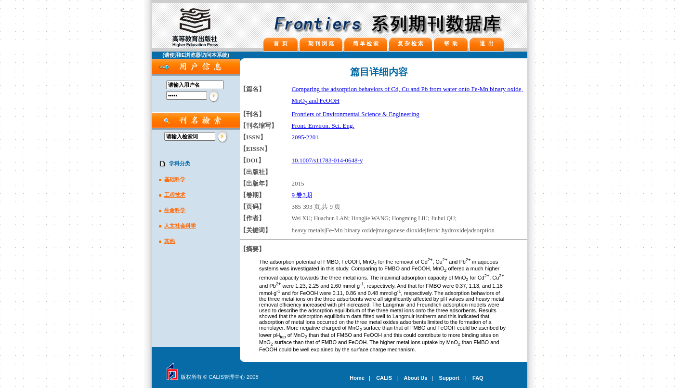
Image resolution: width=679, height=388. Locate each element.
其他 (169, 241)
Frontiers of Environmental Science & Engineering (355, 114)
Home (357, 378)
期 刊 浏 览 (321, 43)
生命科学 (174, 210)
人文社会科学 (180, 225)
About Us (415, 378)
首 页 (280, 43)
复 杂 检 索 (410, 43)
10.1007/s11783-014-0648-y (327, 160)
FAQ (477, 378)
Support (449, 378)
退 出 (486, 43)
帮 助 (451, 43)
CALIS (384, 378)
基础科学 (174, 179)
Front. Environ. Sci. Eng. (322, 125)
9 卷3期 (301, 195)
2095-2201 (304, 137)
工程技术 (174, 195)
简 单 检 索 (366, 43)
